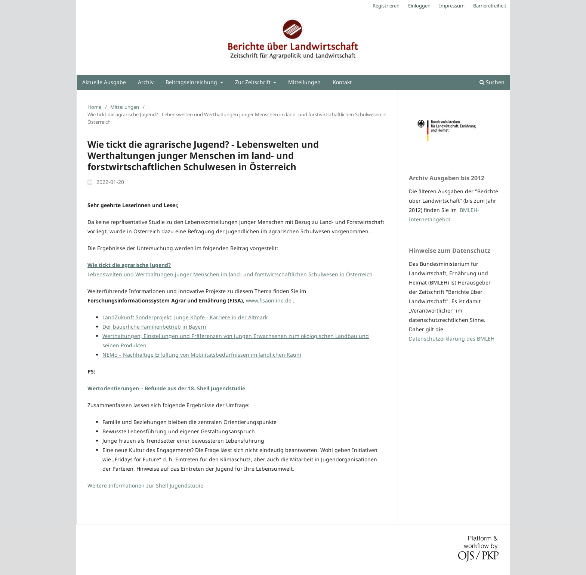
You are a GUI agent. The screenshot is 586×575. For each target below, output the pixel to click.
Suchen (492, 82)
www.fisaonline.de (269, 300)
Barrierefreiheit (489, 5)
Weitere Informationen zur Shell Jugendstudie (145, 485)
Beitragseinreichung (192, 82)
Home (94, 107)
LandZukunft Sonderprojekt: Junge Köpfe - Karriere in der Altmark (185, 317)
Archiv (146, 82)
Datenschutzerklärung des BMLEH (451, 338)
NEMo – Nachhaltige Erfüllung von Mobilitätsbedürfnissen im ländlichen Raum (201, 354)
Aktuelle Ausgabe (104, 82)
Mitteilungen (304, 82)
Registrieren (386, 5)
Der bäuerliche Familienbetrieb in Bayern (154, 326)
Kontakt (342, 82)
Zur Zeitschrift (253, 82)
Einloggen (419, 5)
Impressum (452, 5)
